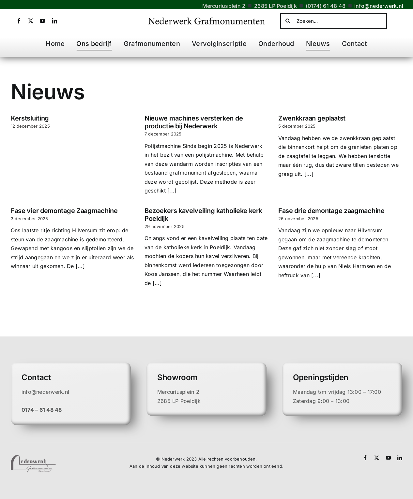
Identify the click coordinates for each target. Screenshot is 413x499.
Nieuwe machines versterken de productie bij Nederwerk (194, 122)
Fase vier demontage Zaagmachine (64, 211)
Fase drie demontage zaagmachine (331, 211)
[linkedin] (54, 20)
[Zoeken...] (333, 21)
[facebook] (19, 20)
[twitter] (30, 20)
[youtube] (42, 20)
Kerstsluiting (30, 118)
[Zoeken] (288, 21)
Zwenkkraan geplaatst (311, 118)
